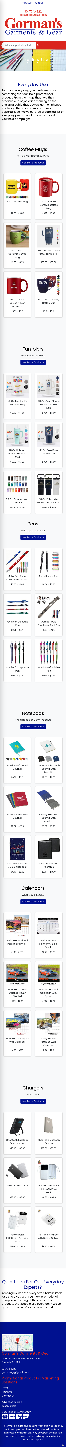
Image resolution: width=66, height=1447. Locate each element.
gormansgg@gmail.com (33, 14)
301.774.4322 (33, 12)
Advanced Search (12, 1402)
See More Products (33, 162)
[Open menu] (60, 45)
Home (5, 1387)
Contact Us (8, 1395)
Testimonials (9, 1406)
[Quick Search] (18, 45)
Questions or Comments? (16, 1412)
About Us (7, 1391)
